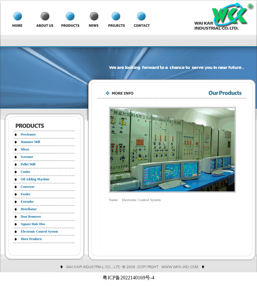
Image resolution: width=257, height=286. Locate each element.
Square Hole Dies (33, 224)
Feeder (25, 194)
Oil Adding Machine (35, 179)
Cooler (25, 172)
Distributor (29, 209)
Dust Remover (31, 217)
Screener (27, 157)
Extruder (27, 202)
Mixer (25, 149)
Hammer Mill (30, 142)
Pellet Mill (28, 164)
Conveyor (28, 187)
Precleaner (28, 134)
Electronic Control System (39, 231)
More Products (31, 239)
